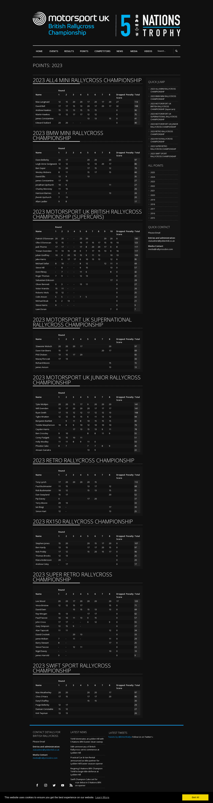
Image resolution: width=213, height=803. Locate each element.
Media (133, 51)
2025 (153, 172)
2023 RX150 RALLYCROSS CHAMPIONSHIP (162, 140)
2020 (153, 195)
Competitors (102, 51)
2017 (153, 209)
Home (39, 51)
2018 (153, 204)
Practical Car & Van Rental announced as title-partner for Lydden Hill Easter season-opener (86, 760)
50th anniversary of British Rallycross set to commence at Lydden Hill (84, 749)
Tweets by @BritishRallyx (120, 736)
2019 (153, 199)
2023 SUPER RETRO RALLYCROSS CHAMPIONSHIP (163, 147)
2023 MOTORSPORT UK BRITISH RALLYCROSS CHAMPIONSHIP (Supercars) (163, 106)
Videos (148, 51)
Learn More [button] (102, 797)
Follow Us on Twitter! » (142, 736)
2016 (153, 213)
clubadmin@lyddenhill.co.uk (161, 240)
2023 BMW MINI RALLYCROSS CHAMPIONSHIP (163, 97)
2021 (153, 190)
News (120, 51)
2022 (153, 186)
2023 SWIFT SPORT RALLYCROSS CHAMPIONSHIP (163, 155)
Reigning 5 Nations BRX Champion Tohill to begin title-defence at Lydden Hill (86, 771)
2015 (153, 218)
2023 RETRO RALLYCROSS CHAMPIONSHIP (162, 133)
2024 (153, 177)
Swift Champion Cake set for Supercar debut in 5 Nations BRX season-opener (85, 782)
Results (69, 52)
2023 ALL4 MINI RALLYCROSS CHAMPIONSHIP (163, 90)
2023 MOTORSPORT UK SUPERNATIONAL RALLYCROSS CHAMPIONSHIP (164, 116)
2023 (153, 181)
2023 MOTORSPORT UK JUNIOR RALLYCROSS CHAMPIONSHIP (164, 125)
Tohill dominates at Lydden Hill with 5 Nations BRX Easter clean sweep (87, 740)
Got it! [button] (195, 797)
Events (55, 52)
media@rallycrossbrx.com (160, 249)
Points (85, 52)
